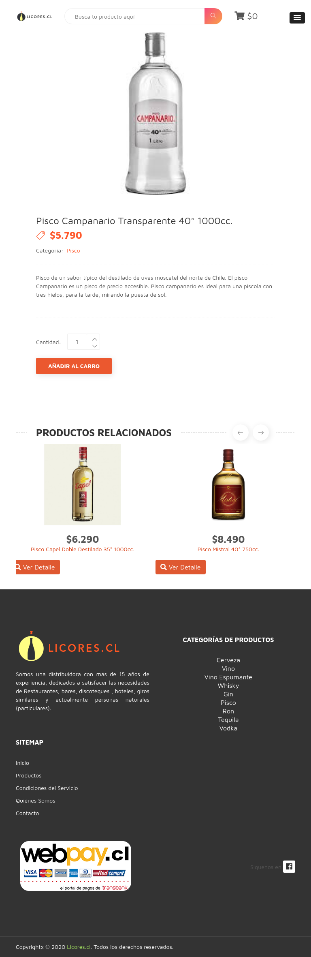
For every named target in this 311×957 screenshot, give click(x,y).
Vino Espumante (228, 677)
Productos (29, 775)
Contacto (27, 812)
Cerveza (228, 660)
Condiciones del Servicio (47, 787)
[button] (297, 18)
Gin (228, 694)
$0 (246, 16)
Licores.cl (78, 946)
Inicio (22, 762)
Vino (228, 668)
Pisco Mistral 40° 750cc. (229, 549)
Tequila (228, 719)
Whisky (228, 685)
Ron (228, 711)
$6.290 (82, 539)
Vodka (228, 728)
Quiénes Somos (35, 800)
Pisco (73, 250)
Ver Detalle (35, 567)
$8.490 (228, 539)
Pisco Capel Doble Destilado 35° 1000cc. (82, 549)
